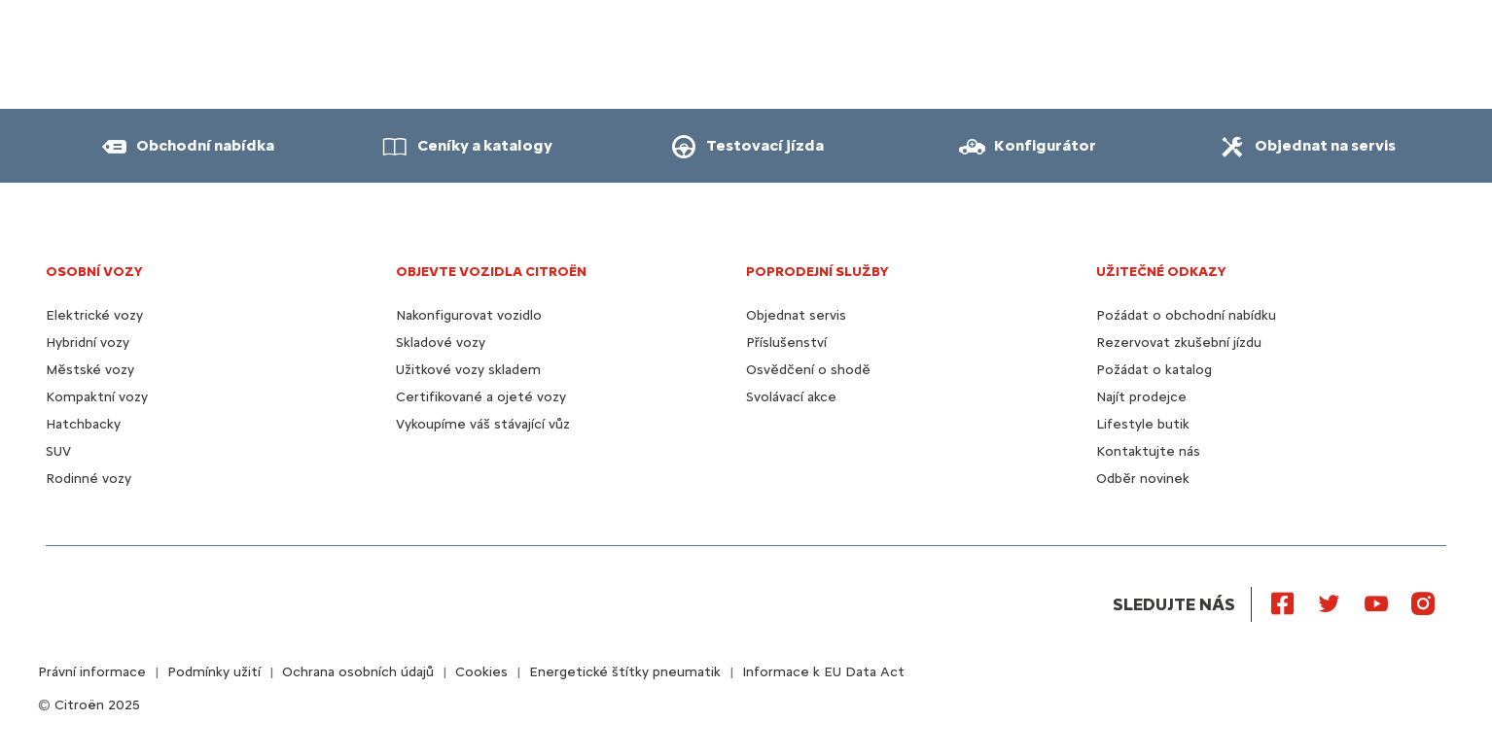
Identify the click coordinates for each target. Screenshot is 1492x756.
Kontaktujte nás (1148, 451)
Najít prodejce (1141, 397)
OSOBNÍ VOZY (94, 271)
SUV (58, 451)
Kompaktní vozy (97, 397)
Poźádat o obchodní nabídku (1186, 315)
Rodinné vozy (88, 478)
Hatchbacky (83, 424)
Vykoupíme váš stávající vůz (483, 424)
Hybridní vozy (87, 342)
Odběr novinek (1143, 478)
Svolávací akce (791, 397)
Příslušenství (786, 342)
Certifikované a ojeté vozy (481, 397)
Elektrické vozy (94, 315)
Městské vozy (90, 369)
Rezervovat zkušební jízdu (1178, 342)
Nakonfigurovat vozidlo (469, 315)
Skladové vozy (440, 342)
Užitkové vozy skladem (468, 369)
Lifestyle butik (1143, 424)
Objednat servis (796, 315)
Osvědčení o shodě (808, 369)
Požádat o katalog (1154, 369)
